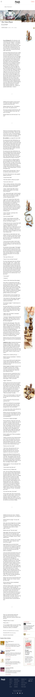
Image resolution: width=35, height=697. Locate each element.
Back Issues (16, 684)
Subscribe (32, 1)
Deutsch (9, 27)
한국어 (12, 27)
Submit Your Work (24, 682)
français (15, 27)
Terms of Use (20, 691)
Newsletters (16, 686)
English (31, 681)
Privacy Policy (15, 691)
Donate (10, 686)
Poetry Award (23, 684)
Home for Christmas (15, 630)
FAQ (10, 684)
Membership (16, 682)
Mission (10, 682)
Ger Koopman (5, 24)
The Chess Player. (13, 632)
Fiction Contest (23, 686)
